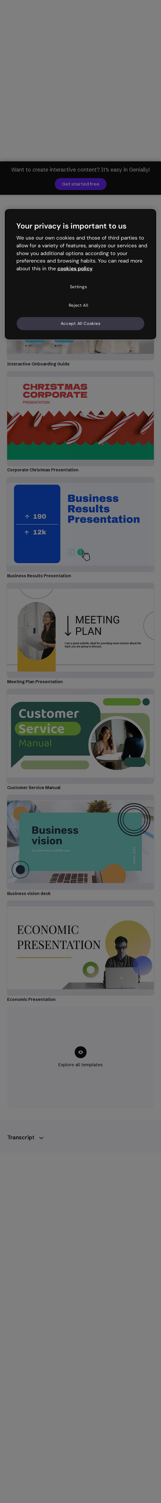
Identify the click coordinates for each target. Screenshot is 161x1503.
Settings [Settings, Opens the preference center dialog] (78, 286)
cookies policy (75, 268)
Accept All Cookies (81, 323)
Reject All (78, 305)
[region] (80, 274)
